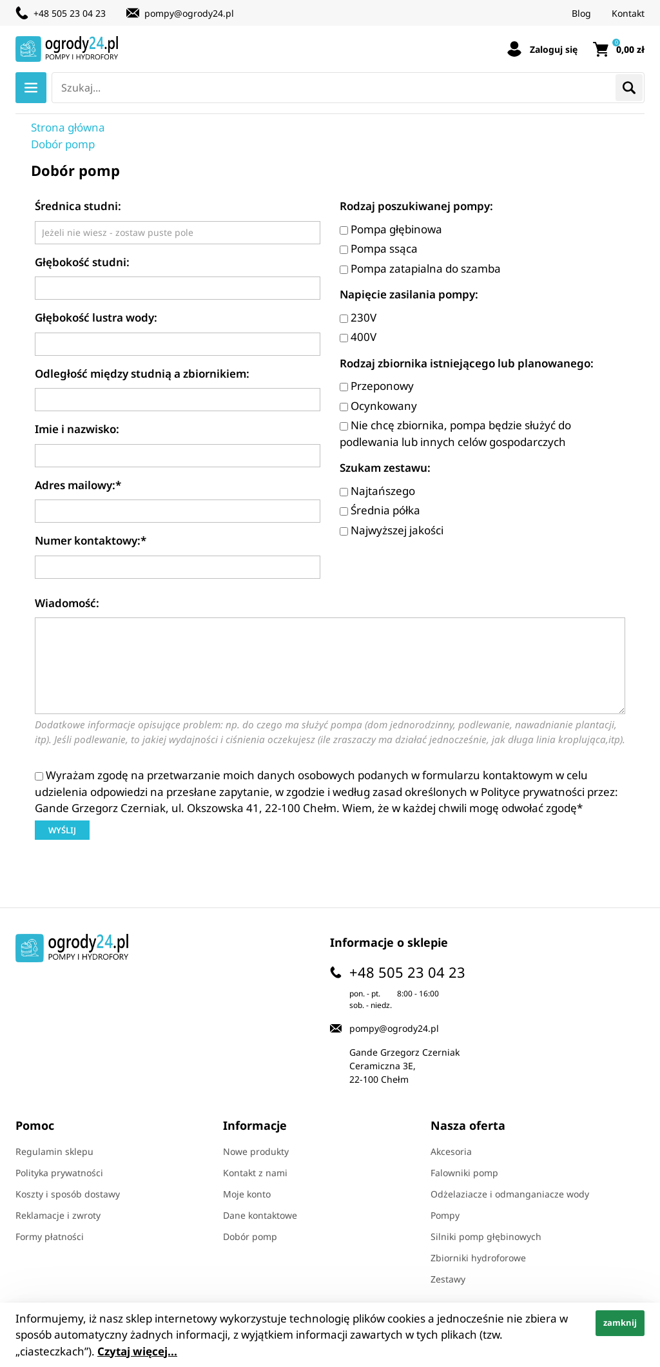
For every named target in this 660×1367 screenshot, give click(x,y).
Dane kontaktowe (260, 1215)
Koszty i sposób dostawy (67, 1194)
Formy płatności (49, 1236)
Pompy (445, 1215)
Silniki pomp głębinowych (486, 1236)
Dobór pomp (250, 1236)
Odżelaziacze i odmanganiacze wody (510, 1194)
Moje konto (247, 1194)
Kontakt (628, 13)
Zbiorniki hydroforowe (478, 1258)
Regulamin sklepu (54, 1151)
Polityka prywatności (59, 1173)
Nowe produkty (256, 1151)
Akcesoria (451, 1151)
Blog (581, 13)
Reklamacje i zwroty (58, 1215)
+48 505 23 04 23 (70, 13)
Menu (30, 87)
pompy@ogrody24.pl (189, 13)
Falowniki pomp (464, 1173)
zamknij (620, 1322)
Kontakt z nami (255, 1173)
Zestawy (448, 1279)
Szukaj (629, 87)
